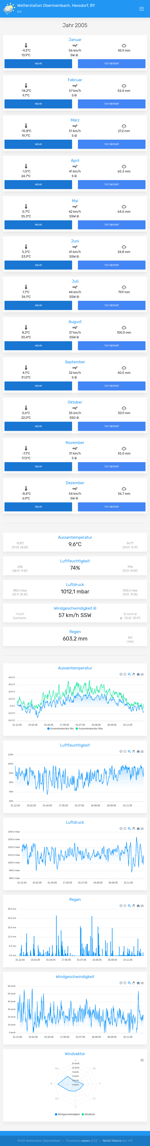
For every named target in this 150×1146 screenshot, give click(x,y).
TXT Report (111, 63)
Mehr (38, 63)
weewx (85, 1140)
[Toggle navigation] (141, 9)
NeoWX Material (112, 1140)
